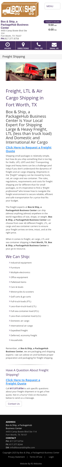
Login (51, 457)
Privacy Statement (16, 457)
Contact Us (14, 403)
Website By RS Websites (31, 463)
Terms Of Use (36, 457)
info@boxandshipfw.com (22, 447)
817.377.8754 (16, 388)
